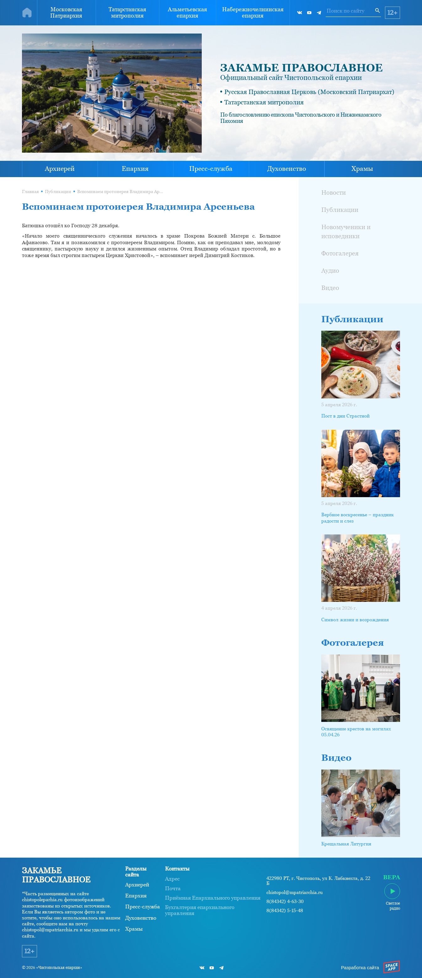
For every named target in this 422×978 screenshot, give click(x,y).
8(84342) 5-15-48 (284, 910)
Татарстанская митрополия (127, 12)
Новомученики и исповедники (346, 231)
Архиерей (60, 168)
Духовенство (286, 168)
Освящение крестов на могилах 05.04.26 (356, 731)
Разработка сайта (360, 967)
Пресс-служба (210, 168)
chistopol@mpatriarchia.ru (294, 892)
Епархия (135, 168)
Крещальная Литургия (346, 843)
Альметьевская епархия (187, 12)
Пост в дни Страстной (345, 415)
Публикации (58, 191)
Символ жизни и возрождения (355, 619)
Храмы (362, 168)
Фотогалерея (340, 253)
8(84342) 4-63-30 (285, 901)
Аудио (330, 270)
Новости (333, 192)
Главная (30, 191)
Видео (330, 287)
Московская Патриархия (66, 12)
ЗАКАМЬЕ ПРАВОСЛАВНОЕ (301, 68)
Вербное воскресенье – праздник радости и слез (357, 517)
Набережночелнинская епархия (253, 12)
